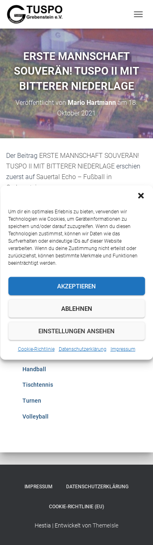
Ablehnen (76, 308)
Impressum (123, 349)
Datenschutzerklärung (82, 349)
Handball (34, 369)
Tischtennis (37, 384)
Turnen (31, 400)
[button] (141, 196)
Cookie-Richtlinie (36, 349)
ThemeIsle (105, 525)
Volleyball (35, 416)
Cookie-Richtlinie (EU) (76, 507)
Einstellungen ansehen (76, 331)
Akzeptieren (76, 286)
